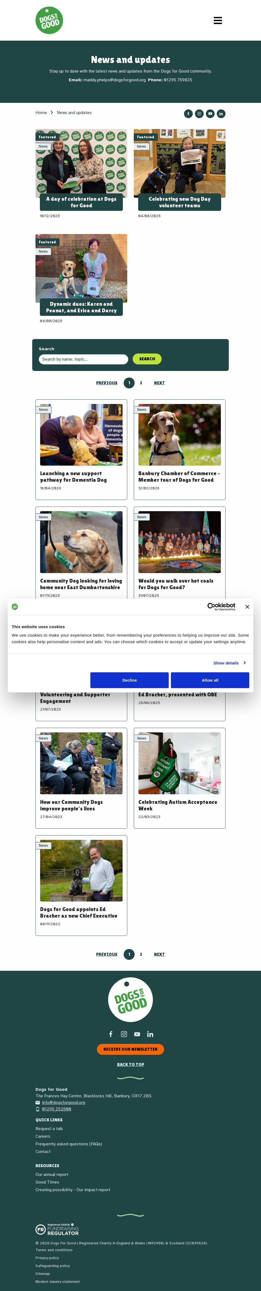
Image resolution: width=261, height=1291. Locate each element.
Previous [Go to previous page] (106, 382)
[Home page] (49, 20)
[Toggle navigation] (218, 20)
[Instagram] (123, 1034)
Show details (226, 662)
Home (41, 112)
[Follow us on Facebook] (188, 113)
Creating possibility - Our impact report (72, 1190)
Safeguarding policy (52, 1265)
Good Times (47, 1182)
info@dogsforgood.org (60, 1102)
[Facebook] (110, 1034)
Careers (42, 1136)
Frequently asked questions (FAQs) (68, 1144)
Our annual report (51, 1174)
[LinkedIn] (150, 1034)
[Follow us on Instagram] (199, 113)
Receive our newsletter (130, 1049)
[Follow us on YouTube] (210, 113)
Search (46, 349)
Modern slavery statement (57, 1281)
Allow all (210, 680)
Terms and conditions (54, 1250)
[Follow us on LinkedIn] (221, 113)
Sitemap (42, 1273)
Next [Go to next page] (159, 382)
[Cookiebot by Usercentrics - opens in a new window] (211, 607)
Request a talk (49, 1128)
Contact (43, 1151)
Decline (129, 680)
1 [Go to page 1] (129, 382)
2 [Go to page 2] (141, 382)
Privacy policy (47, 1258)
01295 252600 (53, 1109)
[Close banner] (247, 607)
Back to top (130, 1064)
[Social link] (137, 1034)
